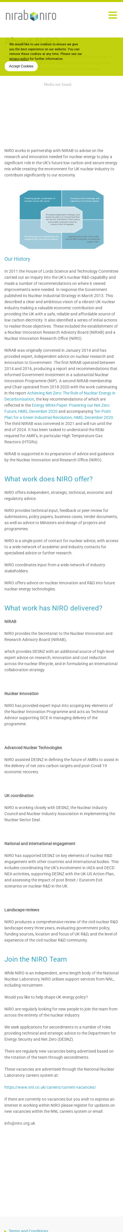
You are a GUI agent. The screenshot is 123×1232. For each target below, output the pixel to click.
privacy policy (19, 59)
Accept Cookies (21, 66)
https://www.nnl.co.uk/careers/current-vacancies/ (50, 1087)
